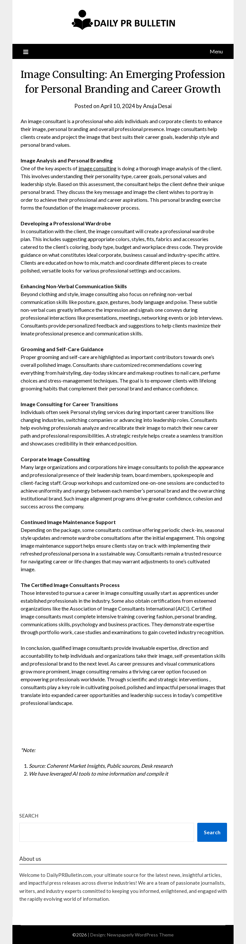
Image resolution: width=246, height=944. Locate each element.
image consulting (97, 168)
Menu (216, 51)
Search (28, 816)
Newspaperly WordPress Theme (140, 934)
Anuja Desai (157, 106)
